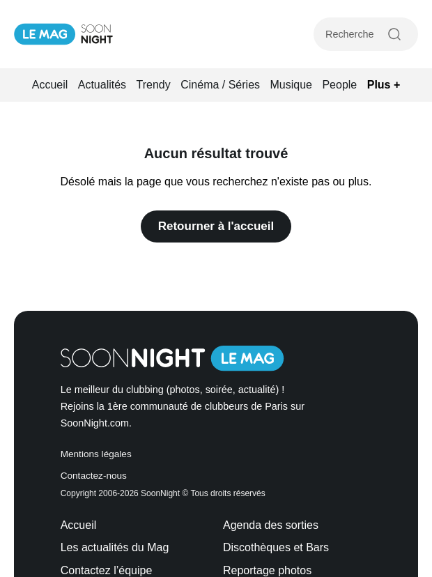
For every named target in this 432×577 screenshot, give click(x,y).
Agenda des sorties (270, 525)
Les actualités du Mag (115, 547)
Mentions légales (96, 454)
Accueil (50, 85)
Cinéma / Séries (220, 85)
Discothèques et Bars (276, 547)
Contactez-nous (94, 475)
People (339, 85)
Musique (291, 85)
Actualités (102, 85)
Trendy (154, 85)
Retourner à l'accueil (216, 226)
